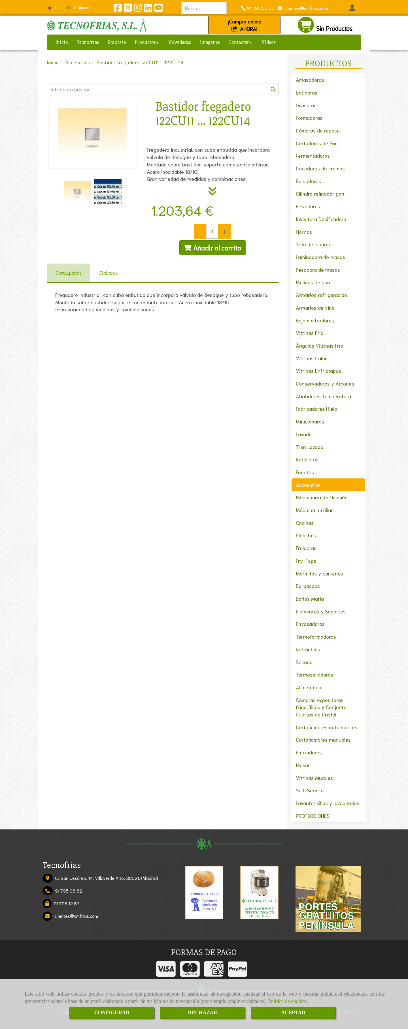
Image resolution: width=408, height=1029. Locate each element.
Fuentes (305, 471)
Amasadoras (310, 79)
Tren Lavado (309, 446)
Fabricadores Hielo (316, 408)
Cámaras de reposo (318, 130)
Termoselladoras (314, 674)
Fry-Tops (306, 560)
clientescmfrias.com (305, 8)
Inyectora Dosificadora (321, 218)
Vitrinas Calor (311, 358)
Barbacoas (308, 585)
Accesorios (308, 484)
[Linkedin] (148, 9)
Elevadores (308, 206)
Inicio (56, 7)
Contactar (79, 7)
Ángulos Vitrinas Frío (319, 345)
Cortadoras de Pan (317, 143)
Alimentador (309, 687)
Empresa (117, 42)
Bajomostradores (315, 320)
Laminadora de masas (320, 256)
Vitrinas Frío (309, 332)
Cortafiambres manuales (323, 739)
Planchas (306, 535)
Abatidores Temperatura (323, 396)
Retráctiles (308, 649)
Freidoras (306, 547)
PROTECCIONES (313, 815)
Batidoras (306, 92)
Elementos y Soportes (321, 611)
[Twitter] (128, 9)
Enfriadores (309, 752)
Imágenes (210, 42)
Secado (304, 661)
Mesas (303, 764)
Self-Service (310, 790)
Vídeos (269, 42)
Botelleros (307, 459)
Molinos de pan (313, 282)
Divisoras (306, 105)
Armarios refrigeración (321, 294)
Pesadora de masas (318, 269)
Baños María (310, 598)
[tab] (68, 273)
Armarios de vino (315, 307)
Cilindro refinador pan (320, 193)
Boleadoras (308, 180)
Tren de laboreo (314, 244)
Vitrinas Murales (314, 777)
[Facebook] (118, 9)
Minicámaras (310, 421)
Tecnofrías (88, 42)
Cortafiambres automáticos (326, 727)
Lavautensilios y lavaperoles (327, 802)
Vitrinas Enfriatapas (318, 370)
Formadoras (309, 117)
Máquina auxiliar (314, 509)
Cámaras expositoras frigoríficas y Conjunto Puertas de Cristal (321, 707)
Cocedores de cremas (320, 168)
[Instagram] (138, 9)
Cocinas (305, 522)
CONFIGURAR (111, 1012)
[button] (352, 8)
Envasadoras (310, 623)
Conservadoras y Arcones (325, 383)
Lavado (304, 434)
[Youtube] (158, 9)
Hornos (304, 231)
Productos (147, 42)
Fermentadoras (313, 155)
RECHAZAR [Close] (202, 1012)
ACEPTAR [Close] (293, 1012)
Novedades (179, 42)
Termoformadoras (316, 636)
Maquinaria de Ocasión (322, 497)
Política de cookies (287, 1001)
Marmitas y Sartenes (319, 573)
